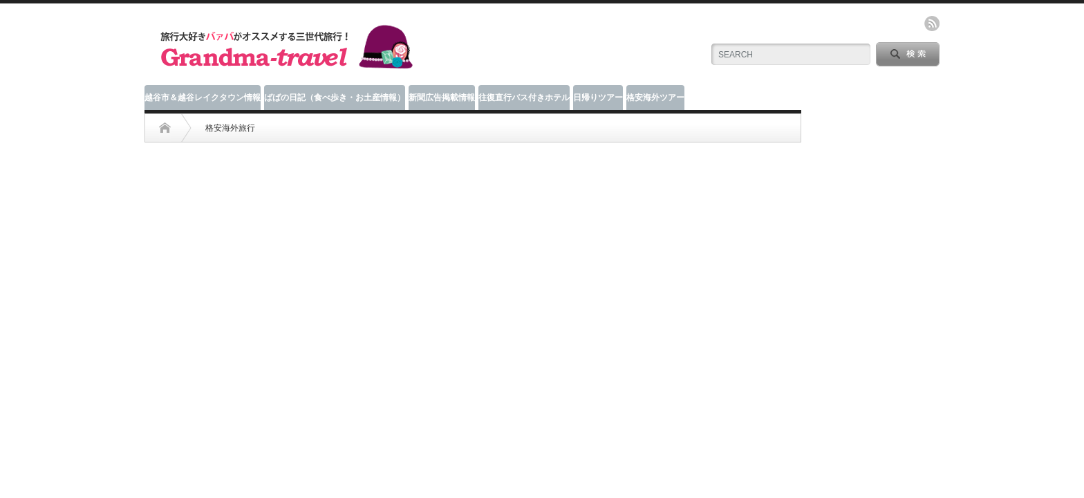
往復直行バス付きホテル (524, 97)
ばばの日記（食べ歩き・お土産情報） (334, 97)
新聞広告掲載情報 (442, 97)
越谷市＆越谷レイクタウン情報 (202, 97)
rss (932, 23)
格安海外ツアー (655, 97)
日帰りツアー (598, 97)
